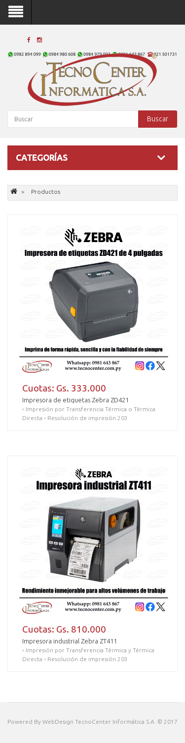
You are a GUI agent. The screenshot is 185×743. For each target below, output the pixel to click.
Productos (45, 191)
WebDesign (58, 721)
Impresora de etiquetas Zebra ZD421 (75, 399)
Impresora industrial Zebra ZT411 (69, 640)
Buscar (157, 119)
